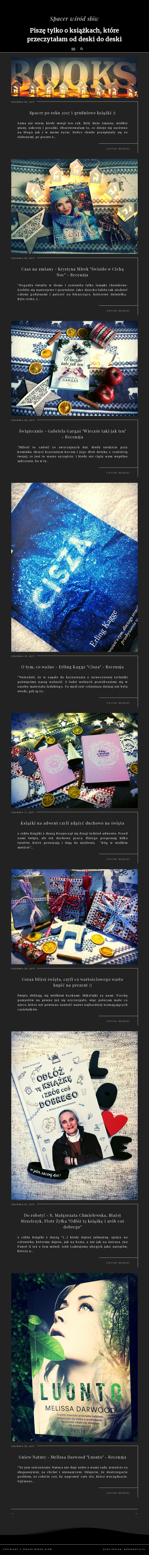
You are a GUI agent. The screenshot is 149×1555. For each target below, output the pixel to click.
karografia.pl (135, 1549)
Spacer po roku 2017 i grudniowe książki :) (73, 112)
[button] (72, 41)
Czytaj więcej (118, 148)
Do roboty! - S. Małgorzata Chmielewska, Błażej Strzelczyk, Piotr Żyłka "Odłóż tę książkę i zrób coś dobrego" (72, 1220)
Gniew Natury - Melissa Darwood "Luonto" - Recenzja (72, 1457)
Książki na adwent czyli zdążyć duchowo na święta (72, 823)
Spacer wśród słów (74, 18)
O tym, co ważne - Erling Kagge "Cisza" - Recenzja (72, 666)
